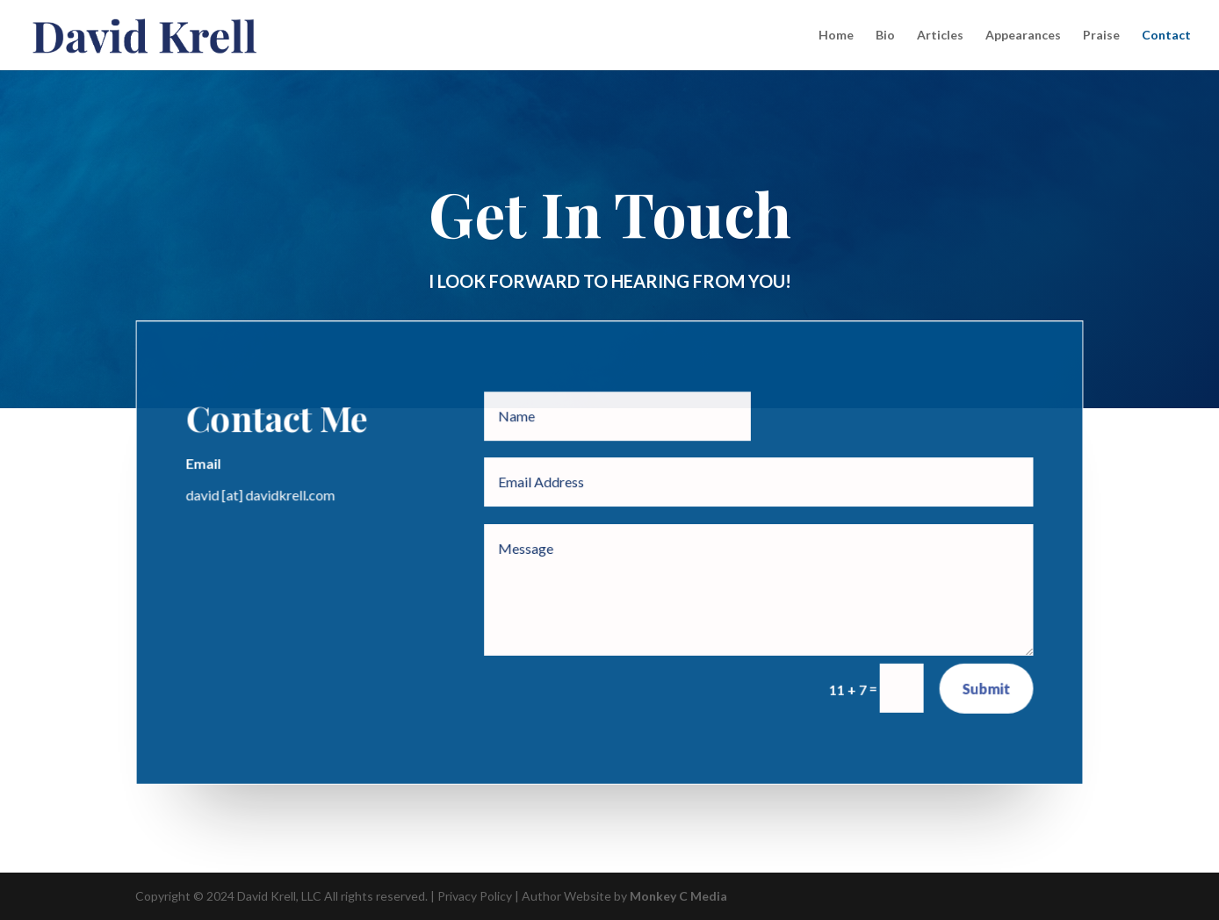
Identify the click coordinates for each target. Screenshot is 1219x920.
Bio (885, 35)
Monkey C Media (678, 895)
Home (836, 35)
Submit (986, 687)
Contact (1166, 35)
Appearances (1023, 35)
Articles (940, 35)
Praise (1101, 35)
